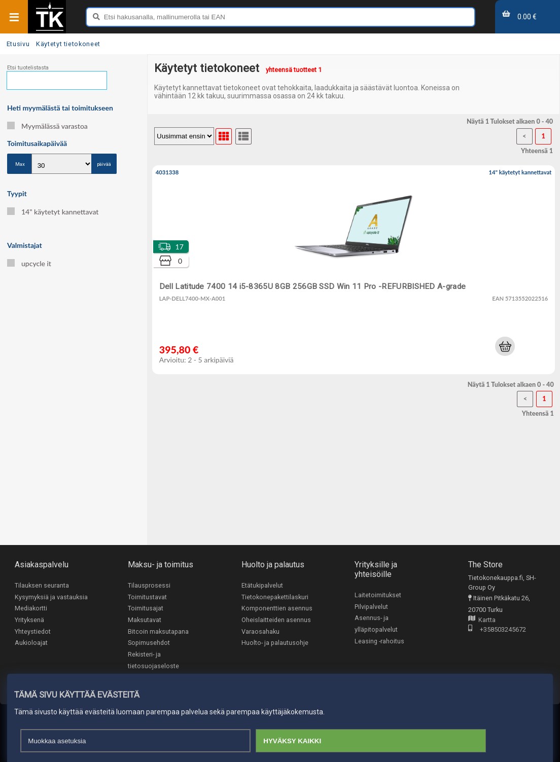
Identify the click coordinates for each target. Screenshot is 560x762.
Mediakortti (31, 608)
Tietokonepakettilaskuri (274, 597)
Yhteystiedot (33, 631)
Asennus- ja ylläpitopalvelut (376, 623)
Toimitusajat (145, 608)
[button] (504, 346)
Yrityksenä (29, 620)
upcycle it (29, 263)
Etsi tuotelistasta (28, 67)
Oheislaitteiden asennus (276, 620)
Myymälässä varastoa (47, 126)
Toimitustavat (147, 597)
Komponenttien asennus (276, 608)
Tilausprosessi (149, 585)
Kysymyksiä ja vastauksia (51, 597)
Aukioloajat (31, 642)
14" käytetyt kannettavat (52, 211)
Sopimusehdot (149, 642)
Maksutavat (144, 620)
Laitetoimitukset (378, 595)
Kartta (482, 620)
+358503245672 (497, 630)
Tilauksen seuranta (42, 585)
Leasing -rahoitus (379, 641)
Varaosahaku (260, 631)
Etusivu (18, 44)
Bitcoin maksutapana (158, 631)
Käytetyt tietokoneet (68, 44)
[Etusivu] (49, 30)
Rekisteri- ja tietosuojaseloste (153, 660)
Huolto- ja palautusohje (274, 642)
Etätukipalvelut (262, 585)
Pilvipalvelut (371, 606)
